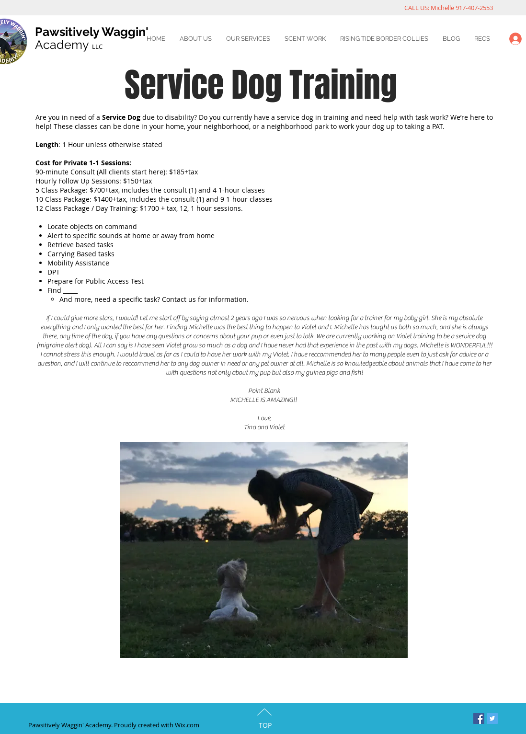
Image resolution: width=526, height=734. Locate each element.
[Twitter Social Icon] (492, 718)
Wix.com (187, 725)
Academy (69, 44)
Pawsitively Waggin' (92, 31)
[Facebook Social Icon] (478, 718)
